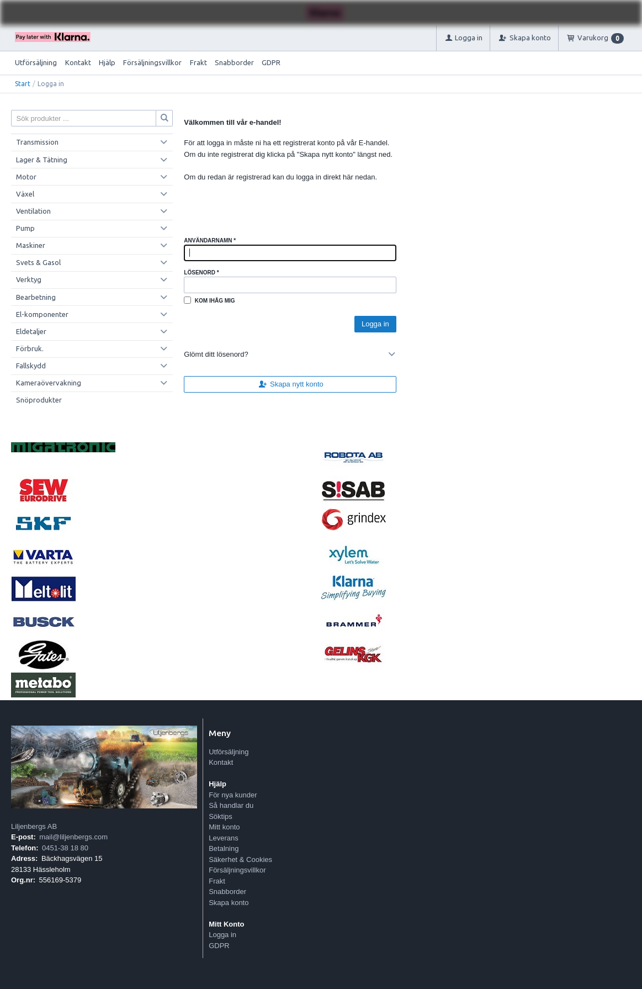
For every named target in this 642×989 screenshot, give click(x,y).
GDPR (271, 62)
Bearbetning (36, 297)
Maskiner (30, 245)
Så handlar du (231, 805)
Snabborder (234, 62)
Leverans (223, 838)
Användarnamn (210, 240)
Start (22, 83)
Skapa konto (228, 902)
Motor (26, 177)
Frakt (198, 62)
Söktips (220, 816)
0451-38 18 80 (65, 848)
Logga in (222, 934)
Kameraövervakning (48, 383)
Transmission (37, 142)
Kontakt (78, 62)
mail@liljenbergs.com (73, 837)
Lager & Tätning (41, 159)
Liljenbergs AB (34, 826)
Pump (25, 228)
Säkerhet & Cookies (240, 859)
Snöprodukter (39, 400)
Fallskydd (31, 365)
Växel (25, 194)
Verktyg (28, 279)
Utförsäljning (36, 62)
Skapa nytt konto (290, 384)
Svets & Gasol (38, 262)
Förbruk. (30, 348)
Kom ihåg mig (215, 301)
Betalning (223, 848)
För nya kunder (233, 795)
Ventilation (33, 211)
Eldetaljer (31, 331)
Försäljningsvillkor (152, 62)
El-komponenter (42, 314)
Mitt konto (224, 827)
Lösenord (201, 272)
